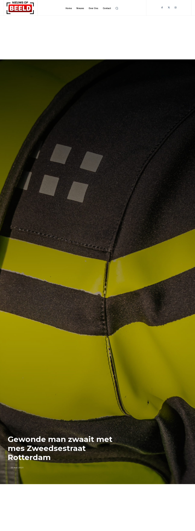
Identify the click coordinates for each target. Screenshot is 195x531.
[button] (117, 8)
